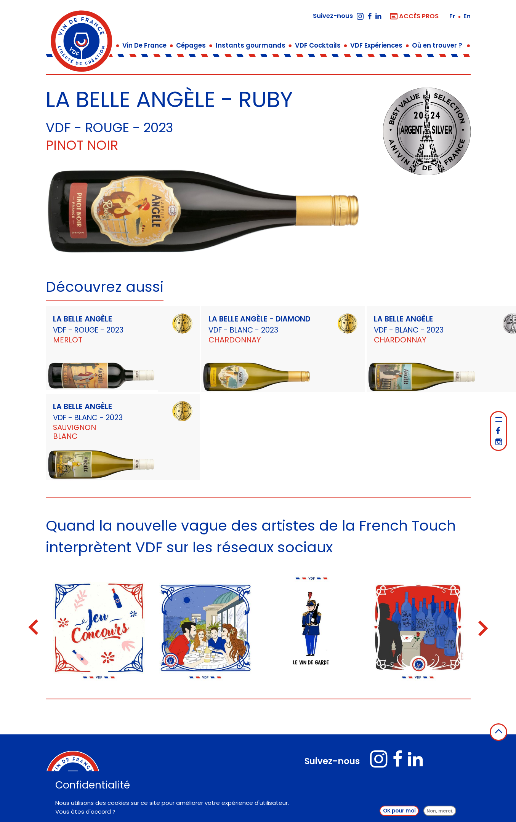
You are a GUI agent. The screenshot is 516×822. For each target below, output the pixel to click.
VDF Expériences (376, 45)
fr (453, 16)
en (467, 16)
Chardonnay (234, 339)
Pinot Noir (82, 145)
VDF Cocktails (318, 45)
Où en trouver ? (437, 45)
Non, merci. (439, 813)
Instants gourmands (250, 45)
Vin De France (144, 45)
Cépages (191, 45)
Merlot (67, 339)
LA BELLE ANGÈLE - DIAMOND (259, 319)
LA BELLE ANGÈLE (82, 319)
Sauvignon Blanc (74, 431)
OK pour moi (399, 813)
